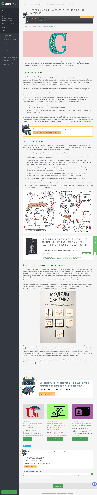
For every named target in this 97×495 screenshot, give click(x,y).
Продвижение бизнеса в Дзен (8, 23)
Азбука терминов (50, 26)
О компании (70, 493)
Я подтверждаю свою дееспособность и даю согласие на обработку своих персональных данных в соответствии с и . (62, 257)
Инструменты (6, 43)
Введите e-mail (47, 253)
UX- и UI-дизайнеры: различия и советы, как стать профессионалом (33, 425)
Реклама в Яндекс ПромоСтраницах (6, 19)
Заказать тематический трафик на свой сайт (47, 132)
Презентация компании (9, 55)
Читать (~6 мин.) (80, 439)
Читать (27, 439)
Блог (4, 37)
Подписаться (86, 253)
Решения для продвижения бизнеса (10, 40)
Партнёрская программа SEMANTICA (9, 63)
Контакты (58, 486)
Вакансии (5, 45)
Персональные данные (62, 493)
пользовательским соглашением (69, 258)
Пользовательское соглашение (49, 493)
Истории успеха (7, 35)
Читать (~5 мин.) (55, 439)
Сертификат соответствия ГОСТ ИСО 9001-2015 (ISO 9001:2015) (10, 59)
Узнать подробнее (30, 466)
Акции (3, 27)
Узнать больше (47, 394)
